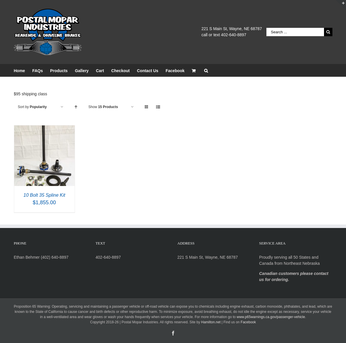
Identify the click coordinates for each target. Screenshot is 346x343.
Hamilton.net (211, 322)
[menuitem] (23, 70)
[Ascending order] (75, 107)
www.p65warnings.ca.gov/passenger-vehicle (271, 317)
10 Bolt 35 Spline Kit (44, 195)
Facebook (248, 322)
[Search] (206, 70)
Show (103, 107)
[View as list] (158, 107)
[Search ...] (295, 32)
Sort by (32, 107)
